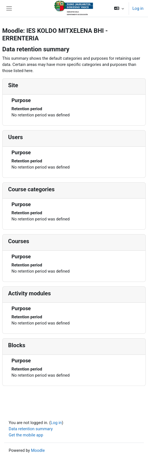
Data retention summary (31, 428)
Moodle (38, 450)
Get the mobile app (26, 435)
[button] (119, 8)
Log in (138, 8)
